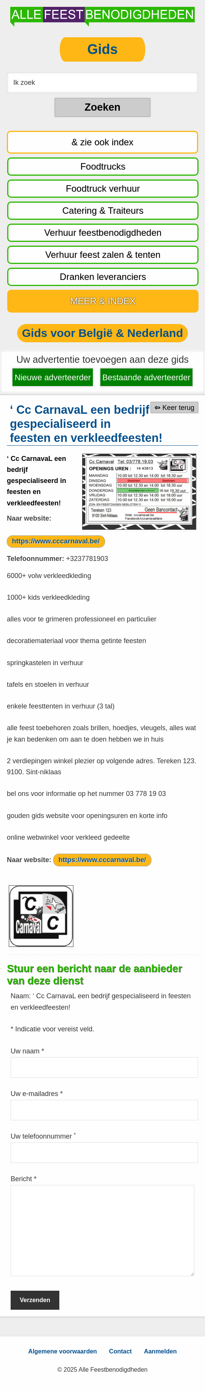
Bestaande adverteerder (146, 377)
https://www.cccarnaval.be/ (56, 541)
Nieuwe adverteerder (52, 377)
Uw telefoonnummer (43, 1136)
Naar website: (29, 518)
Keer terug (178, 407)
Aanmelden (160, 1351)
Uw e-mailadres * (37, 1094)
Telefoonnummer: (35, 558)
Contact (120, 1351)
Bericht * (24, 1179)
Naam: (22, 996)
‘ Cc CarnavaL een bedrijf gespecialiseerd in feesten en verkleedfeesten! (36, 481)
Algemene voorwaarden (62, 1351)
